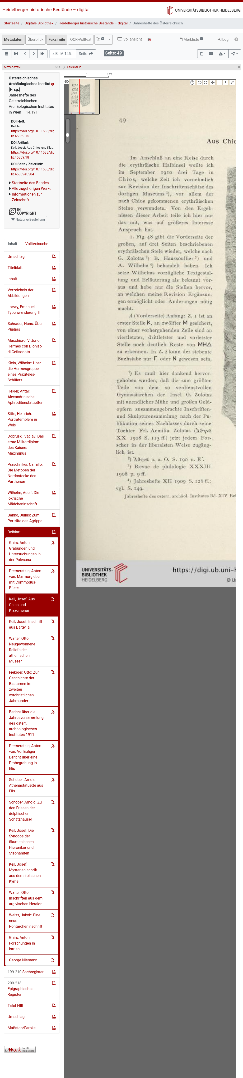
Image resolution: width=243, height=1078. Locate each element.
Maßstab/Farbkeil (22, 1028)
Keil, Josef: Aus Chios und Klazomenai (22, 605)
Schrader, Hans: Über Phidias (25, 326)
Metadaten (13, 39)
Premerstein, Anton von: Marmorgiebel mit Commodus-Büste (25, 579)
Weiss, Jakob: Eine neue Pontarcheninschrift (25, 921)
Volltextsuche (36, 244)
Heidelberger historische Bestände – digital (45, 9)
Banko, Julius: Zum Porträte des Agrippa (25, 518)
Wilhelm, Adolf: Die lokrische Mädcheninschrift (23, 498)
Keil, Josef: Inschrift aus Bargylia (25, 624)
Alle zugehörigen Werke (31, 188)
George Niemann (23, 960)
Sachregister (26, 972)
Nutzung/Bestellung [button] (28, 219)
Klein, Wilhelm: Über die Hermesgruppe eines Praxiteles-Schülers (24, 371)
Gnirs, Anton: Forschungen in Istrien (22, 943)
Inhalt (12, 244)
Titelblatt (15, 267)
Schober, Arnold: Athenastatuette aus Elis (26, 785)
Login (225, 39)
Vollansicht (129, 39)
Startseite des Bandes (30, 183)
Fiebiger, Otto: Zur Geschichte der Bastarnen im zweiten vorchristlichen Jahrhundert (24, 686)
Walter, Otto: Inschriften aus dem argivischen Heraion (25, 898)
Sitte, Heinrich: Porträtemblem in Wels (22, 419)
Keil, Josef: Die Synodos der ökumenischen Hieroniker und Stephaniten (21, 841)
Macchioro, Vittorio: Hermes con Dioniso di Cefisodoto (25, 346)
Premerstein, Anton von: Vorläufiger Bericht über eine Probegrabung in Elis (25, 757)
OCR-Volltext (80, 39)
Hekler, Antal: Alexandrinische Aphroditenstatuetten (25, 397)
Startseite (11, 23)
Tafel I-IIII (15, 1005)
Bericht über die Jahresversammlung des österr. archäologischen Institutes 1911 (26, 723)
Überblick (35, 39)
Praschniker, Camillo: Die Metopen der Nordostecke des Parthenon (25, 473)
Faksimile (57, 39)
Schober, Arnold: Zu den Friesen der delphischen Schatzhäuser (25, 811)
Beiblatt (14, 532)
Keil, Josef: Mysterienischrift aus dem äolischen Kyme (25, 873)
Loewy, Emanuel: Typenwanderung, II (24, 310)
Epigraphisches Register (20, 989)
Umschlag (16, 256)
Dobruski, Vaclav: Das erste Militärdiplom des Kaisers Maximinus (26, 445)
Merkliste (191, 39)
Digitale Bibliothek (39, 23)
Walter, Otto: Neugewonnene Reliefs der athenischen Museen (22, 649)
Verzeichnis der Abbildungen (20, 293)
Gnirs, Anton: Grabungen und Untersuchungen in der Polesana (25, 551)
